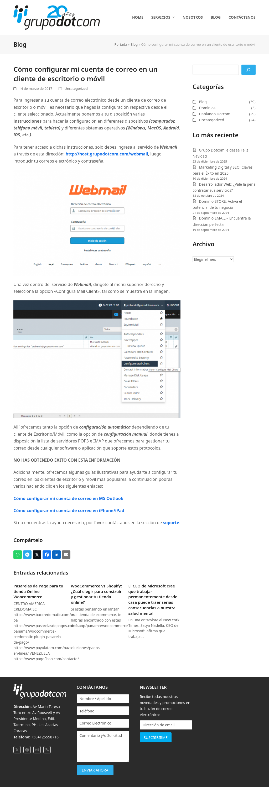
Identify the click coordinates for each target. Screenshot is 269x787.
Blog (134, 44)
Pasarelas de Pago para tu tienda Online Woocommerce (38, 591)
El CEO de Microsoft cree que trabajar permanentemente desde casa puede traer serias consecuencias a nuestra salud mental (152, 599)
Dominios (207, 107)
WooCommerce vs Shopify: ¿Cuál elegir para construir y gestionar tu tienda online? (96, 594)
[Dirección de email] (166, 724)
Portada (121, 44)
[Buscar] (248, 70)
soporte (171, 522)
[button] (17, 554)
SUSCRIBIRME (156, 737)
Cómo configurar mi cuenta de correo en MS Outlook (68, 498)
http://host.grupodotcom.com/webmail (107, 154)
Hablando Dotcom (214, 113)
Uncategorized (75, 88)
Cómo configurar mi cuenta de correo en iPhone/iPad (68, 510)
